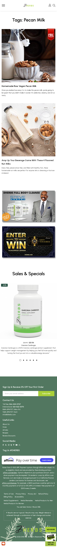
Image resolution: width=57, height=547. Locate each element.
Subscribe (46, 393)
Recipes (5, 433)
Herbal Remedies (27, 501)
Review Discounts (9, 436)
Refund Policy (43, 494)
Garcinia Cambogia (28, 354)
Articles (5, 430)
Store (5, 427)
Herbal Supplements (11, 501)
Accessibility (19, 497)
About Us (6, 424)
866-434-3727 (15, 404)
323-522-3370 (18, 407)
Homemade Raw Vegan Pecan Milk (19, 86)
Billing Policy (8, 497)
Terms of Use (9, 494)
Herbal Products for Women (14, 503)
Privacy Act (32, 494)
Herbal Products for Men (44, 501)
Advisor (51, 529)
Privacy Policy (21, 494)
